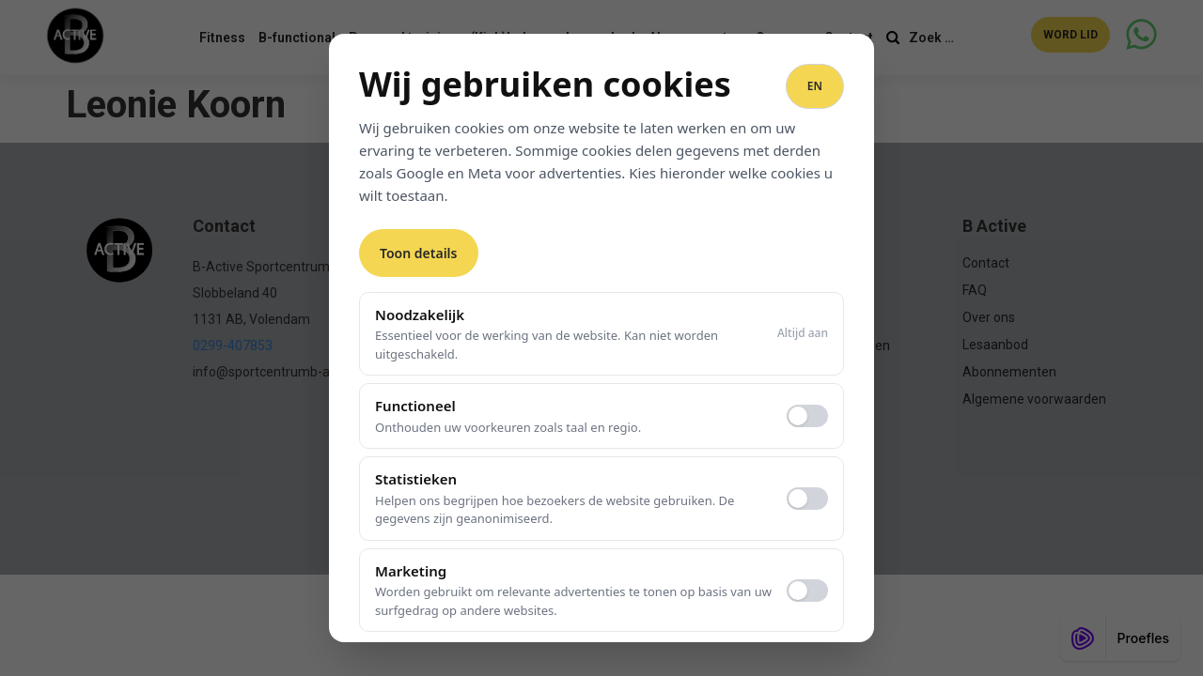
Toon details (419, 253)
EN (814, 86)
